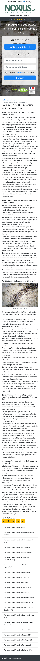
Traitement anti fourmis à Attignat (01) (17, 572)
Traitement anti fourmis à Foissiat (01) (17, 547)
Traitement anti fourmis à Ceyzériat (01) (18, 635)
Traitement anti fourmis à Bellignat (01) (18, 650)
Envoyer (20, 78)
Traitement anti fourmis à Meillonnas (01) (18, 552)
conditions (20, 72)
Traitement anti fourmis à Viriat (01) (16, 582)
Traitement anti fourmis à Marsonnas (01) (18, 603)
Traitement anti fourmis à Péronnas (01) (18, 645)
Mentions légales (15, 658)
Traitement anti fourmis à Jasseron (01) (18, 587)
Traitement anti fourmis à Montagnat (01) (18, 640)
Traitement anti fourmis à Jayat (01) (16, 577)
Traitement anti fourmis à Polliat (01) (17, 592)
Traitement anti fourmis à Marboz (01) (17, 527)
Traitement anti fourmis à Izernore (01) (17, 630)
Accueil (4, 658)
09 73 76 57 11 (20, 46)
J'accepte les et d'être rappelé (21, 72)
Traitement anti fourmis (10, 100)
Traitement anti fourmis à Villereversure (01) (19, 597)
